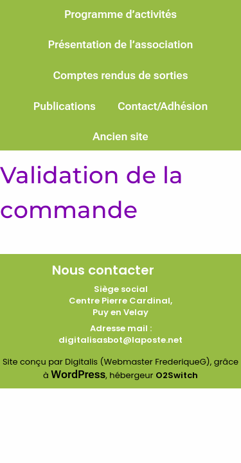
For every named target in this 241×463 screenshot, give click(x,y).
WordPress (78, 374)
